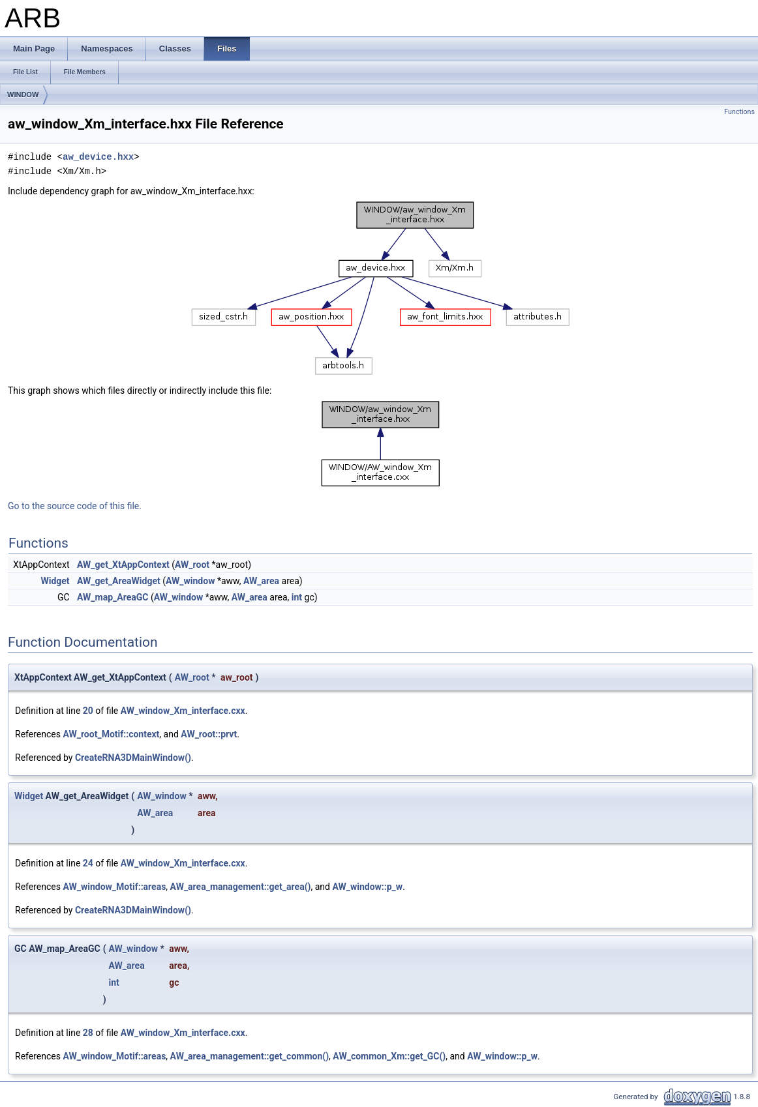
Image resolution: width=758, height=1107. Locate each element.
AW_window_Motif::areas (114, 886)
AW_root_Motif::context (111, 734)
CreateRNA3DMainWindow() (133, 757)
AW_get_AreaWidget (118, 581)
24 (88, 863)
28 (88, 1032)
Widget (54, 581)
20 (88, 710)
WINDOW (22, 94)
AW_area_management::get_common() (249, 1056)
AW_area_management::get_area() (240, 886)
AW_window (190, 581)
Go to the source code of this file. (75, 506)
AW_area (261, 581)
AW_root (192, 564)
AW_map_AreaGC (112, 597)
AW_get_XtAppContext (123, 564)
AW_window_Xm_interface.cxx (183, 710)
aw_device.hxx (98, 157)
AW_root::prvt (209, 734)
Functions (739, 112)
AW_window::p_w (367, 886)
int (297, 597)
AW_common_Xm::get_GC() (389, 1056)
